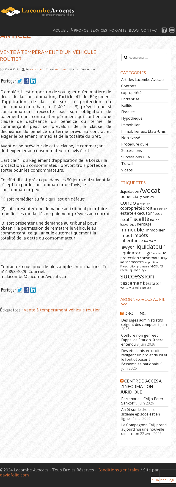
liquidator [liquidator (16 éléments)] (130, 253)
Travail (127, 163)
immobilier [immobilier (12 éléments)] (155, 230)
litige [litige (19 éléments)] (146, 253)
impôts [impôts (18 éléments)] (140, 235)
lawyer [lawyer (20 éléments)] (127, 247)
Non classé (60, 69)
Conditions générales (118, 470)
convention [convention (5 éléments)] (143, 203)
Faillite (126, 105)
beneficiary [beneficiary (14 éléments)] (131, 196)
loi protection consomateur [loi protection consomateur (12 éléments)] (144, 255)
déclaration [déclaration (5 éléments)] (160, 208)
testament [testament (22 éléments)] (132, 283)
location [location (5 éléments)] (157, 253)
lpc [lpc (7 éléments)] (166, 258)
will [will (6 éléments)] (137, 287)
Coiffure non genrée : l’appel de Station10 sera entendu (142, 340)
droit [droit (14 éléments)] (148, 208)
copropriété (131, 92)
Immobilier (130, 124)
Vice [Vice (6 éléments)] (132, 287)
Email (172, 30)
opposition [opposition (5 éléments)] (151, 262)
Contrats (128, 85)
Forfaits (117, 30)
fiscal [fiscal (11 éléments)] (124, 219)
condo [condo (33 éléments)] (128, 202)
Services (99, 30)
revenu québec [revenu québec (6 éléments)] (130, 270)
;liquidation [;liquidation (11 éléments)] (129, 191)
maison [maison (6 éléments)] (125, 262)
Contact (150, 30)
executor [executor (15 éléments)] (143, 213)
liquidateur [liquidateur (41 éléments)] (150, 246)
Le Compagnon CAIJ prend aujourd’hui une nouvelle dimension (144, 429)
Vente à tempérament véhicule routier (62, 310)
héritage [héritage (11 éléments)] (144, 224)
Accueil (60, 30)
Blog (134, 30)
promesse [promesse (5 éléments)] (143, 266)
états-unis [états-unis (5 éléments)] (145, 287)
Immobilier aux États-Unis (143, 131)
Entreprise (130, 99)
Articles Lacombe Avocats (143, 79)
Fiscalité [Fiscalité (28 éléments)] (139, 219)
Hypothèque (132, 118)
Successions (131, 150)
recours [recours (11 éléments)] (156, 266)
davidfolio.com (14, 475)
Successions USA (135, 157)
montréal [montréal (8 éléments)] (137, 262)
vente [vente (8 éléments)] (124, 287)
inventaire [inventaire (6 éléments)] (149, 241)
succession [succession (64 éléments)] (137, 276)
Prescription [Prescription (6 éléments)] (128, 266)
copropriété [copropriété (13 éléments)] (131, 208)
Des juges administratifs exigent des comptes (142, 322)
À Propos (79, 30)
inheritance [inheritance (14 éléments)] (131, 240)
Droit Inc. (135, 313)
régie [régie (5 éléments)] (143, 270)
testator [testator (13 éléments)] (153, 283)
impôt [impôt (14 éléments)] (126, 235)
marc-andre (35, 69)
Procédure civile (134, 144)
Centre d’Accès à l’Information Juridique (141, 386)
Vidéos (127, 170)
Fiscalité (128, 111)
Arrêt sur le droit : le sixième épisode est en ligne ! (140, 414)
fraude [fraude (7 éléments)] (154, 220)
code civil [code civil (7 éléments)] (149, 197)
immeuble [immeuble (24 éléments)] (132, 229)
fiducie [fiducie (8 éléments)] (157, 213)
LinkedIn (164, 30)
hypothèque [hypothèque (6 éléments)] (128, 224)
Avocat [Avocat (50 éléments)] (150, 190)
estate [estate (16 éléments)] (127, 213)
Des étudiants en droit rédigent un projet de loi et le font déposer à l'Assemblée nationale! (144, 357)
